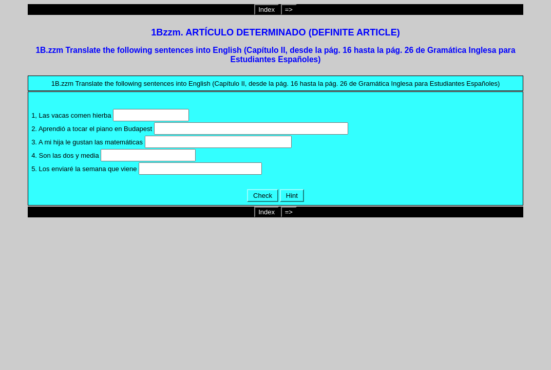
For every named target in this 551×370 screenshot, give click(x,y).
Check (262, 195)
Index (266, 9)
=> (289, 9)
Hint (291, 195)
